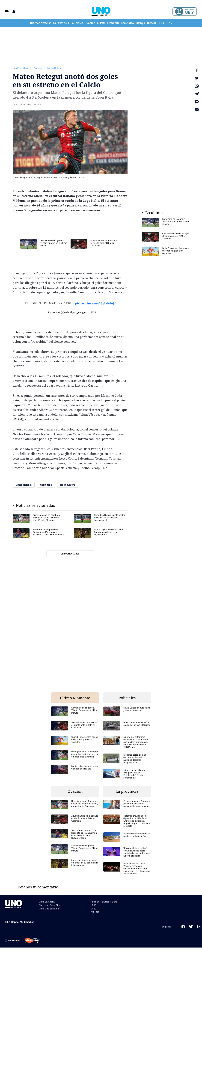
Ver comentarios (70, 554)
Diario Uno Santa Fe (49, 908)
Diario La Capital (47, 901)
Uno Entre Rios (20, 68)
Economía (113, 23)
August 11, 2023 (87, 312)
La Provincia (61, 23)
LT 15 (169, 23)
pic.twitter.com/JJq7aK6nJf (95, 303)
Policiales (77, 23)
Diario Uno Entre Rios (49, 905)
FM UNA (95, 912)
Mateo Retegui (54, 68)
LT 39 (160, 23)
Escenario (127, 23)
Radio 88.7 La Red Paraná (104, 901)
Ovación (90, 23)
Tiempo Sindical (145, 23)
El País (101, 23)
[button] (7, 11)
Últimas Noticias (40, 23)
